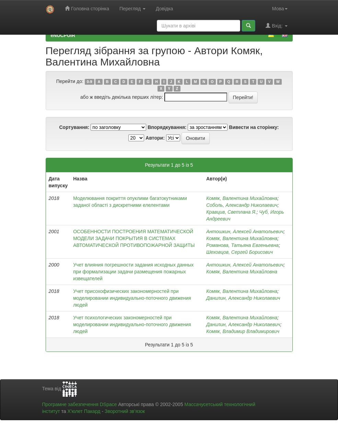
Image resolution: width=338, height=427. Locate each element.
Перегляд (132, 8)
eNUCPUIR (63, 35)
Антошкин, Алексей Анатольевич (244, 231)
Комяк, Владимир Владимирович (242, 331)
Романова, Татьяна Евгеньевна (242, 245)
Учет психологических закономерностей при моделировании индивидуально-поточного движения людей (132, 324)
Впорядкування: (167, 127)
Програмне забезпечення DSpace (79, 404)
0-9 (89, 82)
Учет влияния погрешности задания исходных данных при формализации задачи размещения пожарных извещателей (133, 271)
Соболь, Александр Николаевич (241, 205)
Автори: (155, 138)
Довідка (164, 8)
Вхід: (276, 25)
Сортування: (74, 127)
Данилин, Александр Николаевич (243, 298)
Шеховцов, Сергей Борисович (239, 252)
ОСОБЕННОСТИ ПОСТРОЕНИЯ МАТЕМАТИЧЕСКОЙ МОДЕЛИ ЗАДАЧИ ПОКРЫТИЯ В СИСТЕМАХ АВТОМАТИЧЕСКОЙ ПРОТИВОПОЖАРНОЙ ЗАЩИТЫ (134, 238)
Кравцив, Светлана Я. (231, 212)
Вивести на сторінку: (254, 127)
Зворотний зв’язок (125, 411)
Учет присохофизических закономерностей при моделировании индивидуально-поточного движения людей (132, 298)
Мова (280, 8)
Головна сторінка (87, 8)
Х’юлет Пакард (83, 411)
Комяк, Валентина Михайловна (241, 198)
